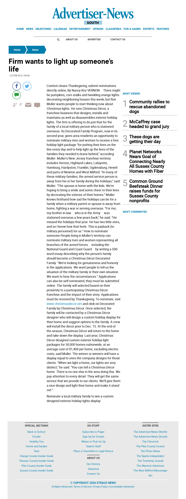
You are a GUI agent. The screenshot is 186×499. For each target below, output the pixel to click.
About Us (72, 39)
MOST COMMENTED (135, 211)
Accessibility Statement (122, 486)
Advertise (94, 39)
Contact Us (117, 39)
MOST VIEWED (131, 93)
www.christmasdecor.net (64, 304)
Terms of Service (82, 486)
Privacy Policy (100, 486)
